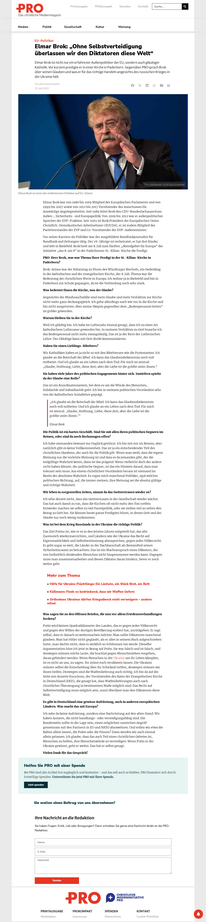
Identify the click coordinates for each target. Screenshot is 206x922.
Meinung (125, 27)
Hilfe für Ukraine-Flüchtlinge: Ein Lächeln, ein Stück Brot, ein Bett (100, 584)
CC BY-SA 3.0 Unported (173, 184)
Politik (47, 27)
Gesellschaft (73, 27)
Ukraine (119, 658)
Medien (24, 27)
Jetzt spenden (36, 784)
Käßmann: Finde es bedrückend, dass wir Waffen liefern (92, 592)
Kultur (101, 27)
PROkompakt (103, 6)
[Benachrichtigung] (198, 914)
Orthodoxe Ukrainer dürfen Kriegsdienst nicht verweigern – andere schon (99, 601)
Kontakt (143, 6)
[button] (132, 85)
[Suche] (185, 6)
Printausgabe (79, 6)
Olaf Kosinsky (156, 184)
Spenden (125, 6)
